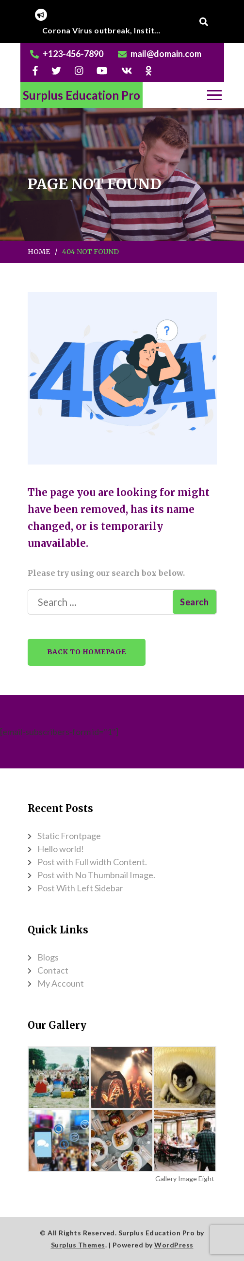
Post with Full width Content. (92, 861)
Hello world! (60, 848)
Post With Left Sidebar (80, 888)
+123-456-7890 (73, 53)
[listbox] (102, 30)
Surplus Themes (78, 1245)
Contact (52, 970)
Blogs (48, 957)
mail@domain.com (165, 53)
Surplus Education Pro (81, 95)
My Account (60, 983)
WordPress (174, 1245)
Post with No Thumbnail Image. (96, 875)
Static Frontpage (69, 835)
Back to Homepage (86, 651)
